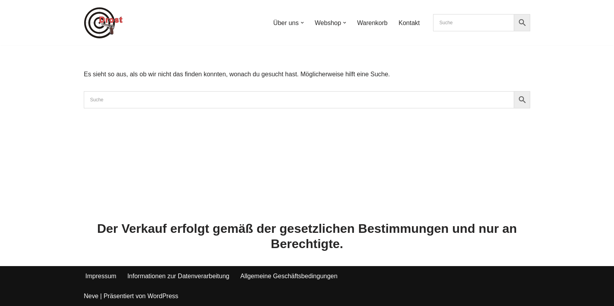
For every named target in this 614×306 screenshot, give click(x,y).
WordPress (162, 296)
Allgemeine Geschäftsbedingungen (289, 276)
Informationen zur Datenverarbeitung (178, 276)
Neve (91, 296)
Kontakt (409, 23)
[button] (302, 22)
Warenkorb (372, 23)
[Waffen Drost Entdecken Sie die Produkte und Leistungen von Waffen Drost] (103, 22)
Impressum (100, 276)
